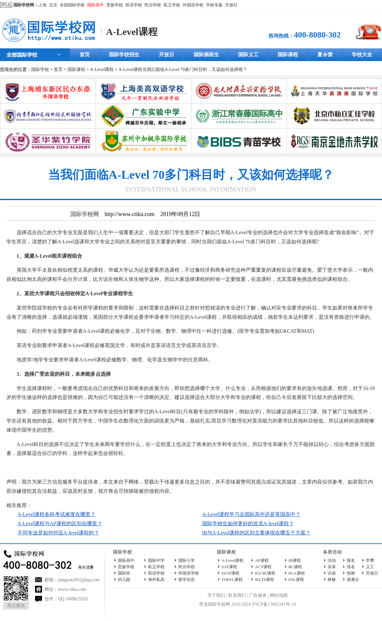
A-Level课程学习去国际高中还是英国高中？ (251, 514)
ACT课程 (263, 566)
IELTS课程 (264, 579)
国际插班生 (206, 54)
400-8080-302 (317, 34)
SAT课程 (229, 566)
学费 (370, 560)
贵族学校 (114, 5)
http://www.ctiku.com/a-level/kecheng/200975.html (130, 467)
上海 (42, 5)
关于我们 (216, 595)
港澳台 (353, 579)
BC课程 (295, 566)
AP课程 (262, 560)
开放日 (231, 5)
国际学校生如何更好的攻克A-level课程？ (248, 523)
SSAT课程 (230, 573)
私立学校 (172, 5)
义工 (370, 566)
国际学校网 (23, 5)
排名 (351, 566)
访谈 (332, 573)
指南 (351, 573)
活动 (332, 560)
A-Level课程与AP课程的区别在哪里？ (60, 523)
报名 (351, 560)
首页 (85, 54)
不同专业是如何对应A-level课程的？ (58, 532)
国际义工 (248, 54)
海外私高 (156, 579)
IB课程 (294, 560)
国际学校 (40, 69)
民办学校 (153, 5)
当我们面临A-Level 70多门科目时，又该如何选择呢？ (194, 69)
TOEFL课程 (232, 579)
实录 (332, 566)
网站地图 (279, 595)
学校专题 (214, 5)
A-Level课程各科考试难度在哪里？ (57, 514)
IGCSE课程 (265, 573)
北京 (53, 5)
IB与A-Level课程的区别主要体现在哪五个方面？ (256, 532)
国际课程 (288, 54)
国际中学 (156, 560)
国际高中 (95, 5)
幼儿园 (124, 579)
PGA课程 (296, 573)
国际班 (124, 573)
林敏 (332, 579)
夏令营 (325, 54)
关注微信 (16, 605)
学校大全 (362, 54)
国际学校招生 (124, 54)
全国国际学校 (72, 5)
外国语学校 (193, 5)
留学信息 (186, 579)
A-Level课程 (132, 31)
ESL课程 (296, 579)
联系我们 (237, 595)
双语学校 (133, 5)
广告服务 (258, 595)
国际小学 (186, 560)
